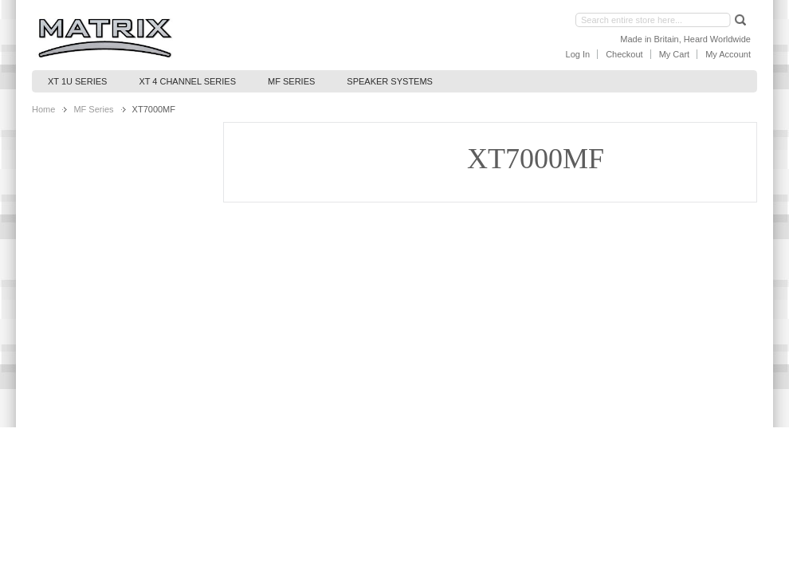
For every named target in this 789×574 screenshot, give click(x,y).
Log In (578, 54)
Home (43, 109)
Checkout (624, 54)
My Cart (674, 54)
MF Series (93, 109)
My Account (728, 54)
